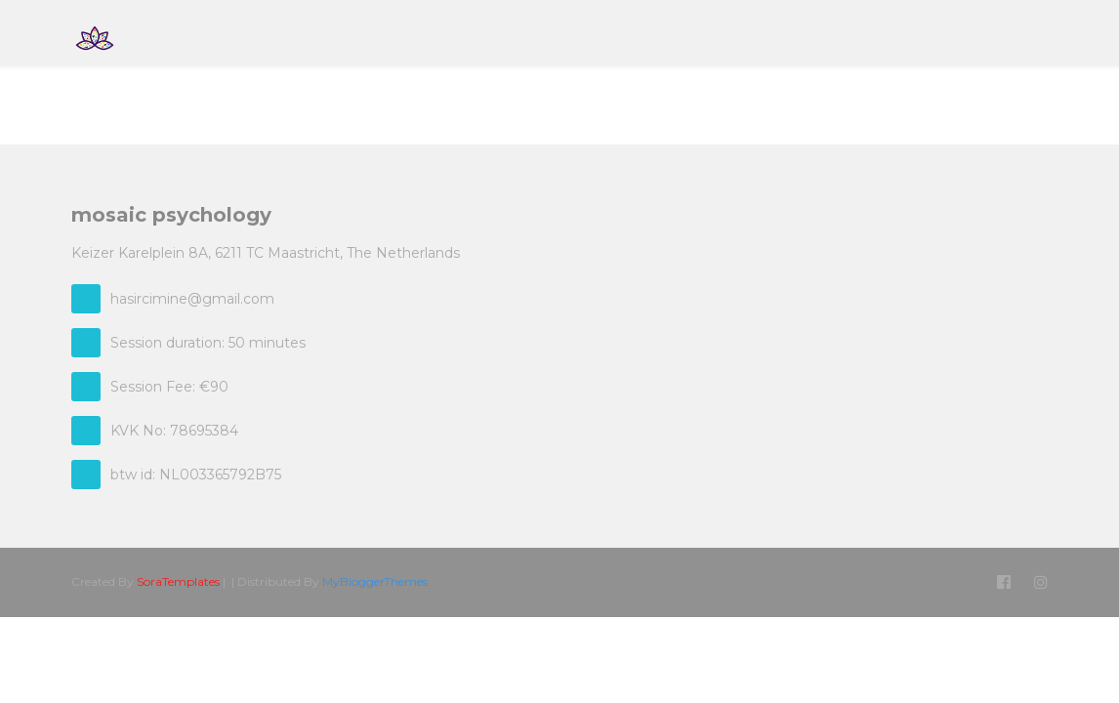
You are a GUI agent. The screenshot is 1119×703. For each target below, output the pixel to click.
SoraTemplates (178, 581)
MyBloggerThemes (375, 581)
